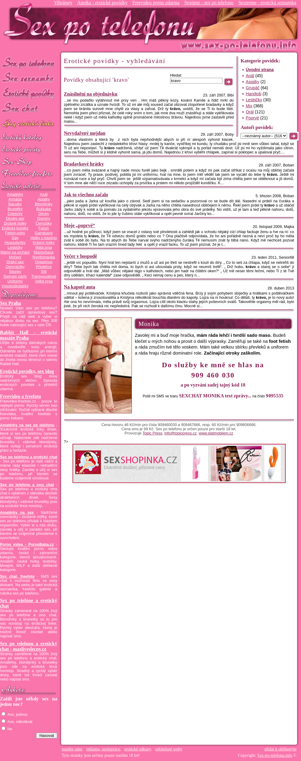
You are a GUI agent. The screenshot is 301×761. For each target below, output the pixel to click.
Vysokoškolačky (15, 286)
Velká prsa (43, 281)
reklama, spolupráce (103, 749)
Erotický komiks (15, 228)
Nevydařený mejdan (84, 133)
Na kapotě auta (79, 286)
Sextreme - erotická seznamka (267, 2)
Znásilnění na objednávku (90, 93)
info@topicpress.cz (180, 433)
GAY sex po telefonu (28, 124)
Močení (15, 257)
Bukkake (43, 209)
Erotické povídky (28, 93)
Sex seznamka (28, 78)
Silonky (15, 272)
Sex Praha (10, 303)
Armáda (15, 199)
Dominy (43, 218)
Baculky (15, 204)
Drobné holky (15, 223)
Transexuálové (43, 276)
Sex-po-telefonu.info (274, 755)
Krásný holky (43, 243)
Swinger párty (14, 276)
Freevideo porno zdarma (155, 2)
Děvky (43, 214)
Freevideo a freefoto (20, 396)
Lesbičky (15, 247)
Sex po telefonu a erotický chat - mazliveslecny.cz (28, 646)
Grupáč (252, 87)
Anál (43, 194)
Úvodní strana (260, 69)
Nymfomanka (44, 257)
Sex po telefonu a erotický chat (28, 457)
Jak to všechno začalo (86, 194)
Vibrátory (63, 2)
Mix (249, 105)
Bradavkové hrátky (84, 163)
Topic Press (152, 433)
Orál (249, 111)
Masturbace (44, 252)
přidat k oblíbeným (280, 749)
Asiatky (44, 199)
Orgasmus (43, 262)
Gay (14, 238)
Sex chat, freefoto (17, 576)
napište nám (72, 749)
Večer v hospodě (80, 256)
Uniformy (15, 281)
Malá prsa (43, 247)
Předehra (43, 267)
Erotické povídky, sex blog (27, 371)
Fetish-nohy (15, 233)
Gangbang (43, 233)
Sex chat (28, 108)
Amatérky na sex (17, 512)
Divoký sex (15, 218)
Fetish (44, 228)
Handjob (253, 93)
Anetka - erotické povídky (102, 2)
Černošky (43, 223)
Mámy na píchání (14, 252)
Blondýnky (43, 204)
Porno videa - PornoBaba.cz (27, 544)
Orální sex (15, 262)
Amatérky (15, 194)
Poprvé (252, 117)
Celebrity (15, 214)
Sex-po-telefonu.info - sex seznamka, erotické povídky (101, 23)
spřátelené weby (168, 749)
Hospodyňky (15, 243)
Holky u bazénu (43, 238)
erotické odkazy (137, 749)
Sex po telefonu (28, 62)
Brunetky (15, 209)
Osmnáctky (14, 267)
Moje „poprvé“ (79, 225)
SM (44, 272)
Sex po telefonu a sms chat (27, 485)
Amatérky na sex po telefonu (27, 425)
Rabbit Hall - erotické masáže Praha (28, 335)
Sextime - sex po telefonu (209, 2)
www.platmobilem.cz (216, 433)
